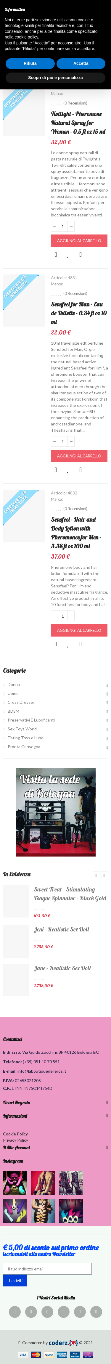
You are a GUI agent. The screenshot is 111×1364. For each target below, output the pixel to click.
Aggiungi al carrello (79, 240)
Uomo (13, 693)
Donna (14, 684)
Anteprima (55, 254)
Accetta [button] (81, 63)
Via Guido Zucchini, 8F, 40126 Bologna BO (60, 1052)
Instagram (13, 1161)
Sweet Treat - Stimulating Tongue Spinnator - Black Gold (70, 894)
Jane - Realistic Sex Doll (62, 968)
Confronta (80, 254)
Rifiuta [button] (30, 63)
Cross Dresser (21, 702)
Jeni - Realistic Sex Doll (61, 929)
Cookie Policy (15, 1133)
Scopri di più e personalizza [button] (55, 77)
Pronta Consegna (24, 746)
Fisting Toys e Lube (26, 737)
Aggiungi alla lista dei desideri (68, 254)
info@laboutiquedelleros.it (41, 1071)
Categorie (14, 670)
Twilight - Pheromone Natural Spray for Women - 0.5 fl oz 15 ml (78, 122)
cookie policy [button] (26, 37)
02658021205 (28, 1080)
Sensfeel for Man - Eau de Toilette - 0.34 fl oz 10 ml (79, 313)
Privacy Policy (15, 1140)
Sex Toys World (22, 728)
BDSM (13, 711)
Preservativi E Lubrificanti (31, 719)
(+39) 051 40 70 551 (41, 1061)
